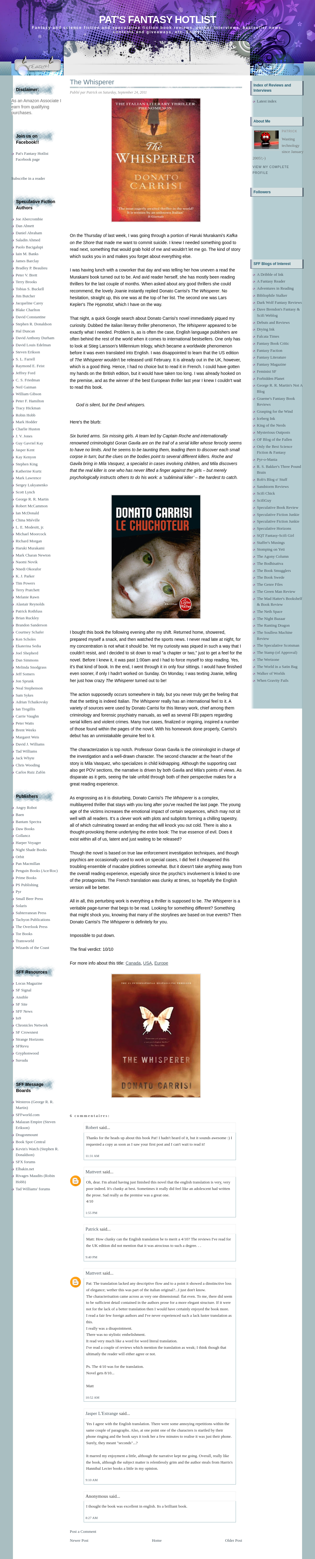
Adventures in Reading (275, 288)
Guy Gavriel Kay (29, 443)
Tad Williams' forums (33, 1189)
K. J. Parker (25, 576)
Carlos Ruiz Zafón (30, 772)
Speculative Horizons (274, 528)
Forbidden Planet (270, 378)
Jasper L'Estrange (102, 1413)
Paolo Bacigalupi (29, 247)
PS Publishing (27, 884)
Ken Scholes (26, 639)
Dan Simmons (27, 660)
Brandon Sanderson (31, 625)
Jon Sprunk (25, 681)
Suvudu (22, 1060)
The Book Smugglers (274, 570)
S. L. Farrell (25, 359)
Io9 (18, 1018)
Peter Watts (25, 723)
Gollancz (23, 835)
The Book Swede (271, 577)
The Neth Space (269, 611)
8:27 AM (92, 1518)
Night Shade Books (31, 849)
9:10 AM (92, 1480)
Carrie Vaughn (27, 716)
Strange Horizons (30, 1039)
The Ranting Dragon (273, 625)
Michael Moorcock (31, 534)
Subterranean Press (31, 912)
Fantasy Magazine (271, 364)
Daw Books (25, 828)
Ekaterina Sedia (28, 646)
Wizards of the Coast (32, 947)
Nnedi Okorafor (28, 569)
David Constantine (31, 317)
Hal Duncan (25, 331)
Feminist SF (266, 371)
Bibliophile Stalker (272, 295)
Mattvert (94, 1171)
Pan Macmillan (28, 863)
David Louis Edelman (33, 345)
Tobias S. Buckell (30, 289)
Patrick (92, 1229)
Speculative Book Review (277, 507)
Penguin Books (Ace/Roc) (37, 870)
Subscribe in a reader (28, 178)
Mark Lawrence (28, 478)
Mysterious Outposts (273, 432)
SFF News (24, 1011)
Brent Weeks (26, 730)
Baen (20, 814)
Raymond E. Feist (30, 366)
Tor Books (24, 933)
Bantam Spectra (28, 821)
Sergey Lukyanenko (32, 485)
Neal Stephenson (29, 688)
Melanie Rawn (27, 597)
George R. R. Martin (32, 499)
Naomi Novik (27, 562)
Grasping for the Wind (275, 411)
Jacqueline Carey (29, 303)
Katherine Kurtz (29, 471)
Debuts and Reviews (273, 322)
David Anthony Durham (35, 338)
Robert (92, 1127)
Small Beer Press (29, 898)
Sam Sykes (24, 695)
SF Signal (23, 990)
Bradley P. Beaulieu (31, 268)
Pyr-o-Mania (267, 459)
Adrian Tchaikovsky (32, 702)
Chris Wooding (28, 765)
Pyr (18, 891)
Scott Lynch (25, 492)
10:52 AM (92, 1397)
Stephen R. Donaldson (34, 324)
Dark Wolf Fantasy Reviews (279, 302)
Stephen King (27, 464)
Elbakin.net (25, 1169)
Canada (133, 963)
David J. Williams (30, 744)
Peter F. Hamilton (30, 401)
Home (157, 1540)
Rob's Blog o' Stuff (272, 479)
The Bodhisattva (270, 563)
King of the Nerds (271, 425)
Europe (161, 963)
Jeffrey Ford (25, 373)
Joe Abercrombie (29, 219)
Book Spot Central (31, 1141)
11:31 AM (92, 1156)
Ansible (22, 997)
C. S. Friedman (28, 380)
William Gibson (28, 394)
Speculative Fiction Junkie (278, 514)
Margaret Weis (27, 737)
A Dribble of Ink (270, 274)
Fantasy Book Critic (273, 343)
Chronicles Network (32, 1025)
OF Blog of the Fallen (274, 439)
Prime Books (26, 877)
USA (147, 963)
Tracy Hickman (28, 408)
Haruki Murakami (30, 548)
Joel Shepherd (27, 653)
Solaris (21, 905)
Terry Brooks (26, 281)
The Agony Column (273, 556)
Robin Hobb (25, 415)
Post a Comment (83, 1531)
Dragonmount (27, 1134)
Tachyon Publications (33, 919)
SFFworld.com (28, 1114)
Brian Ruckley (27, 618)
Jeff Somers (25, 674)
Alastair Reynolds (30, 604)
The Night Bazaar (271, 618)
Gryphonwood (27, 1053)
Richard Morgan (29, 541)
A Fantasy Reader (271, 281)
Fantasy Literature (271, 357)
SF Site (21, 1004)
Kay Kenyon (26, 457)
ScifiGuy (264, 500)
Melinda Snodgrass (31, 667)
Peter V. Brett (26, 275)
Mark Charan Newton (33, 555)
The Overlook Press (31, 926)
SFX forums (25, 1161)
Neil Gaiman (26, 387)
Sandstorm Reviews (273, 486)
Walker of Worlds (271, 673)
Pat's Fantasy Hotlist (157, 19)
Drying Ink (265, 329)
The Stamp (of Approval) (277, 652)
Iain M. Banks (27, 253)
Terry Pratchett (27, 590)
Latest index (267, 101)
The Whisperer (92, 82)
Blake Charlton (28, 309)
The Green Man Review (276, 591)
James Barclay (27, 261)
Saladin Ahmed (28, 240)
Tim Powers (25, 583)
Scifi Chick (266, 493)
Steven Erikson (28, 352)
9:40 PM (91, 1257)
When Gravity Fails (273, 680)
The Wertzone (268, 659)
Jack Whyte (25, 758)
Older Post (233, 1540)
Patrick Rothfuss (29, 611)
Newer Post (79, 1540)
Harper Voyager (28, 842)
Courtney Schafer (30, 632)
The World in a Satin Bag (277, 666)
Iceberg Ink (266, 418)
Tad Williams (26, 751)
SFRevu (22, 1046)
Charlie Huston (28, 429)
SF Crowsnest (27, 1032)
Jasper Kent (25, 450)
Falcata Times (268, 336)
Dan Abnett (25, 225)
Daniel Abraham (29, 233)
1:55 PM (91, 1213)
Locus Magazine (29, 983)
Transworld (25, 940)
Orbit (20, 856)
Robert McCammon (32, 506)
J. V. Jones (24, 436)
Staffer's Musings (271, 542)
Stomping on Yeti (271, 549)
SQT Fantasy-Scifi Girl (275, 535)
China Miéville (28, 520)
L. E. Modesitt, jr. (30, 527)
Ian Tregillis (25, 709)
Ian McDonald (27, 513)
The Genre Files (270, 584)
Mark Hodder (26, 422)
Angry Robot (26, 807)
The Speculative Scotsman (278, 645)
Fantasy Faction (269, 350)
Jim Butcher (25, 296)
